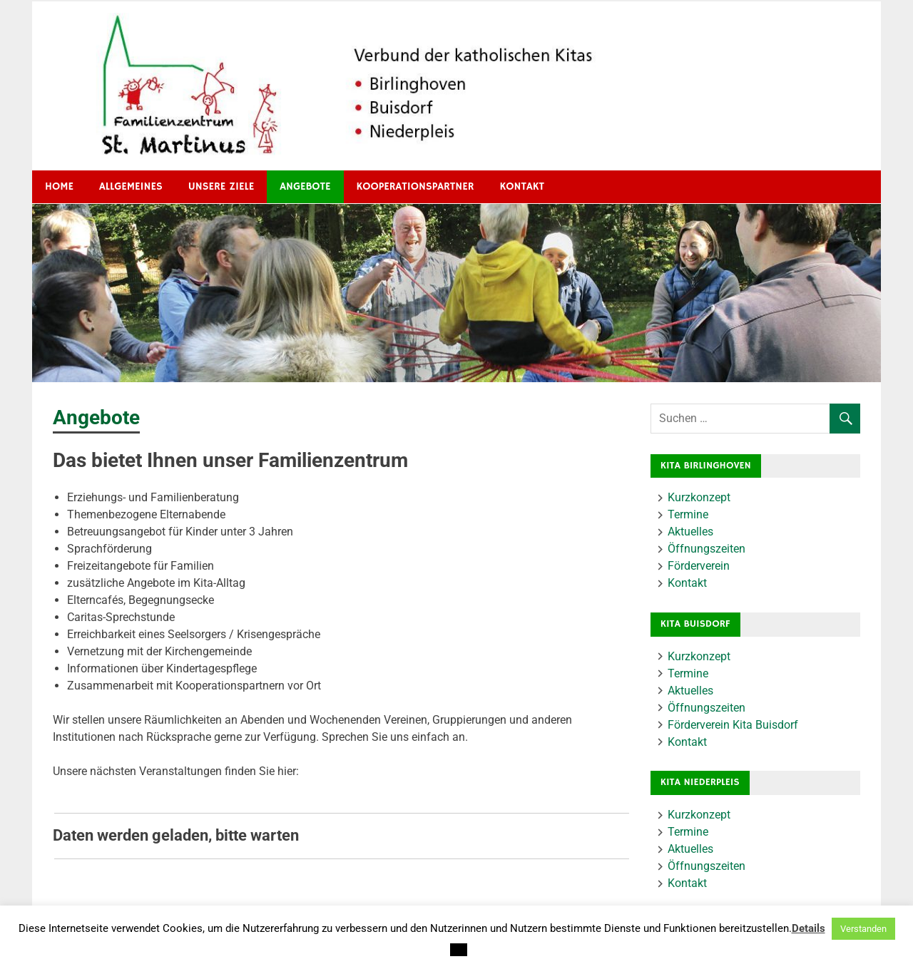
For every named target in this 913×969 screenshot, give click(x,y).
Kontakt (522, 186)
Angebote (305, 186)
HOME (59, 186)
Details (808, 928)
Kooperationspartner (415, 186)
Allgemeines (131, 186)
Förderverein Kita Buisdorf (733, 725)
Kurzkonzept (699, 497)
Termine (688, 514)
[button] (458, 949)
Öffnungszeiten (706, 548)
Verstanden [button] (863, 928)
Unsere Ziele (221, 186)
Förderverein (699, 566)
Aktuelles (690, 531)
